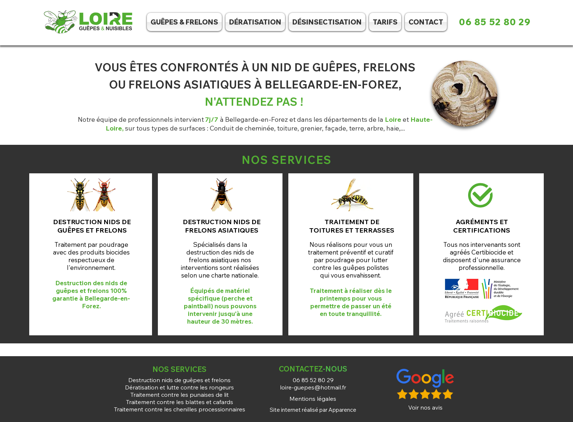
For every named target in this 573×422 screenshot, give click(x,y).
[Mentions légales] (313, 398)
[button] (327, 22)
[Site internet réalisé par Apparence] (313, 409)
